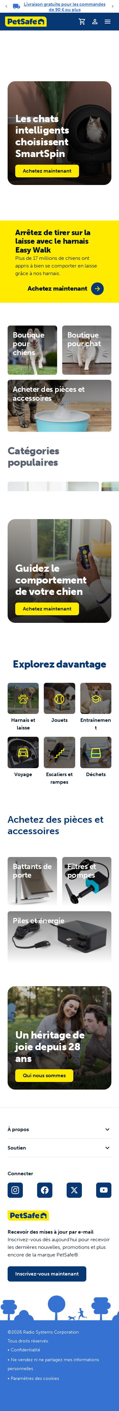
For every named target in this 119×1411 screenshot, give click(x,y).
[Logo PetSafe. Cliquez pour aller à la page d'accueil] (26, 21)
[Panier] (82, 21)
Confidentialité (25, 1350)
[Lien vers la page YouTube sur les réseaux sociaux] (103, 1190)
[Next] (112, 6)
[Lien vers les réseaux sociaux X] (74, 1190)
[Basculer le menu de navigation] (107, 21)
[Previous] (6, 6)
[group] (66, 288)
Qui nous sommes (44, 1075)
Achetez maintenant (47, 171)
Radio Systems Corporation (51, 1332)
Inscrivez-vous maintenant (47, 1274)
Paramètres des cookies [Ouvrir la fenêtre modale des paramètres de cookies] (35, 1378)
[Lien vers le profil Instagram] (15, 1190)
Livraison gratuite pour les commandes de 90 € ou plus (64, 7)
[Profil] (95, 21)
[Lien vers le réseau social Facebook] (44, 1190)
